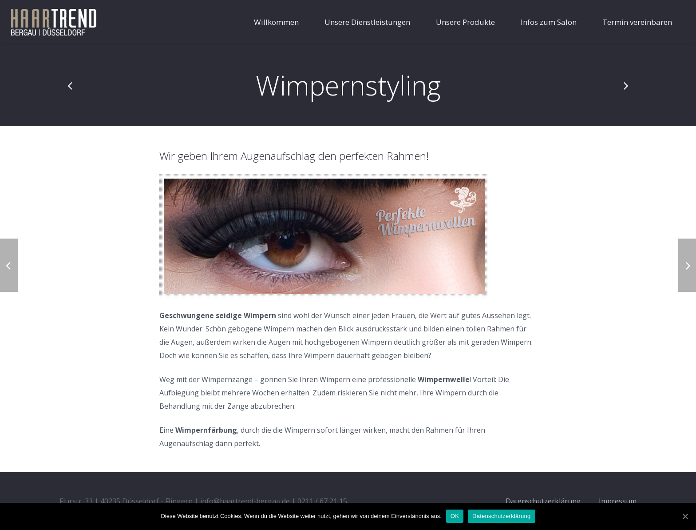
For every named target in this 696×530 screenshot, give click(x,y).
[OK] (684, 516)
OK (455, 516)
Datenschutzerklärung (501, 516)
